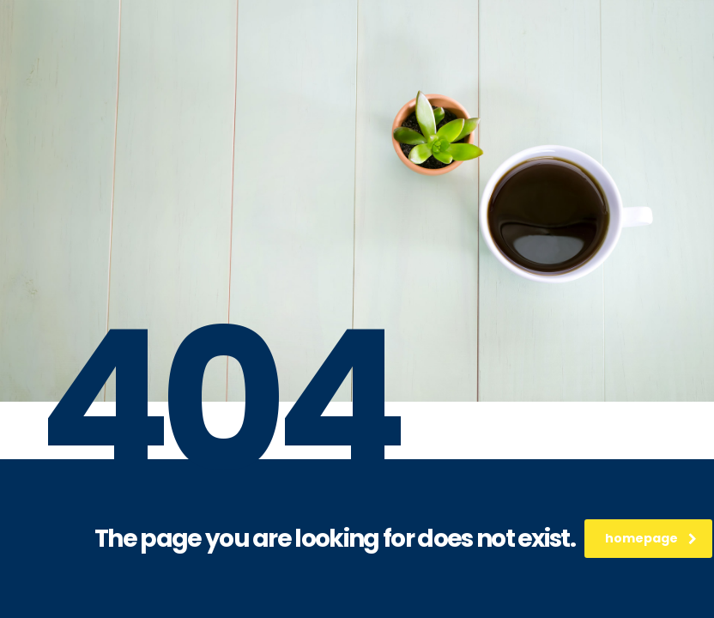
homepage (651, 538)
